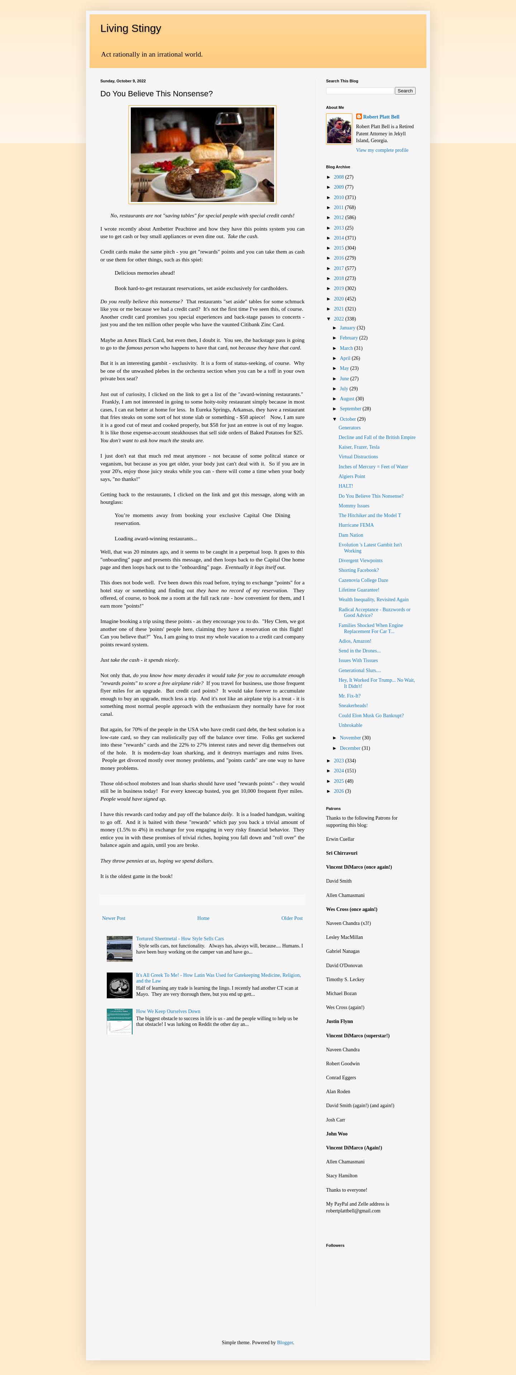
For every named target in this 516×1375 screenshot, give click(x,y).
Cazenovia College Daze (363, 580)
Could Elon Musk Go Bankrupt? (371, 715)
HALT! (346, 486)
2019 (339, 288)
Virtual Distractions (358, 456)
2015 (339, 248)
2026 (339, 791)
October (348, 419)
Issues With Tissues (358, 660)
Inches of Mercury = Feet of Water (373, 466)
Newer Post (113, 918)
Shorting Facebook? (359, 570)
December (351, 748)
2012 (339, 217)
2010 (339, 197)
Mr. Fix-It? (349, 696)
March (347, 348)
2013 (339, 228)
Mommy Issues (354, 505)
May (345, 368)
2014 (339, 238)
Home (203, 918)
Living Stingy (130, 28)
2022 (339, 319)
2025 (339, 781)
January (348, 328)
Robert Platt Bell (381, 117)
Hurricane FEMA (356, 525)
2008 (339, 177)
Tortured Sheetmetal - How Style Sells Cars (180, 938)
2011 (339, 207)
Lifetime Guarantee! (359, 590)
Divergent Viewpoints (361, 560)
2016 (339, 258)
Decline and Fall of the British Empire (377, 437)
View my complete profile (382, 150)
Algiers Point (352, 476)
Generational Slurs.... (360, 670)
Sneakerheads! (353, 705)
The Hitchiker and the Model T (370, 515)
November (351, 737)
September (351, 408)
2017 (339, 268)
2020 (339, 298)
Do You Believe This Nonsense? (371, 496)
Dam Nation (351, 535)
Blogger (285, 1342)
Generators (349, 427)
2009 (339, 187)
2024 (339, 770)
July (344, 388)
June (345, 378)
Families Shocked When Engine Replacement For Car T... (371, 628)
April (346, 358)
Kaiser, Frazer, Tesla (359, 447)
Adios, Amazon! (355, 641)
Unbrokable (350, 725)
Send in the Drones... (360, 650)
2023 (339, 760)
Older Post (292, 918)
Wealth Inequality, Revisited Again (373, 599)
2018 (339, 278)
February (349, 338)
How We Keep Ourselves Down (168, 1011)
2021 (339, 309)
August (347, 398)
